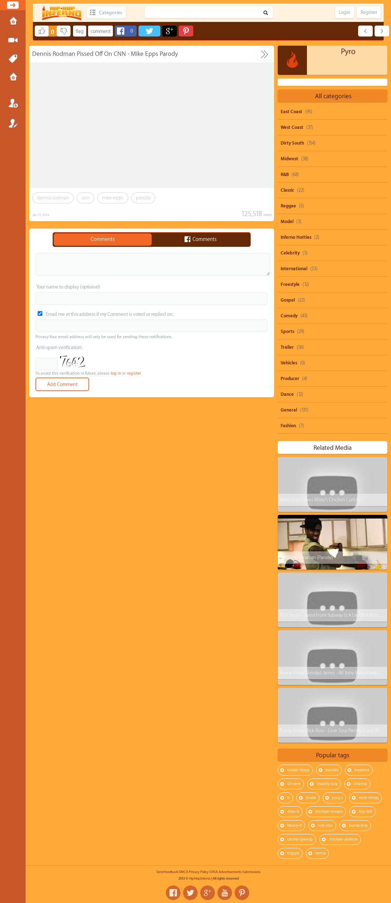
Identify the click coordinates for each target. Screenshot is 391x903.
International (294, 268)
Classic (287, 190)
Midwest (289, 158)
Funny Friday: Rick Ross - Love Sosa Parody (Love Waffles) (335, 730)
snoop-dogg (298, 770)
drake (311, 797)
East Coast (291, 111)
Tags (13, 59)
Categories (110, 12)
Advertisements (230, 872)
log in (116, 373)
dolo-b (293, 811)
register (134, 373)
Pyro (348, 51)
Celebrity (290, 253)
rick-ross (325, 825)
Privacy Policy (199, 872)
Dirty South (292, 143)
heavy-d (294, 825)
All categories (333, 96)
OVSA (213, 872)
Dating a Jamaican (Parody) (306, 557)
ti (288, 797)
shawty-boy (327, 783)
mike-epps (113, 197)
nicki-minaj (369, 797)
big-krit (365, 811)
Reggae (288, 205)
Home (13, 21)
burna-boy (358, 825)
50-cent (294, 783)
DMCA (183, 872)
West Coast (292, 127)
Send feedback (167, 872)
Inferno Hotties (296, 237)
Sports (287, 331)
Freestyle (290, 284)
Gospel (288, 300)
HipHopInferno (199, 878)
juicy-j (337, 797)
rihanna (360, 783)
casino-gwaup (300, 839)
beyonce (361, 770)
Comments (103, 239)
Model (287, 221)
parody (143, 197)
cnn (85, 197)
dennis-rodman (53, 197)
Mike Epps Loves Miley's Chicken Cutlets (320, 499)
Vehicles (289, 363)
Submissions (13, 77)
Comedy (289, 315)
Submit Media (13, 40)
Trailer (287, 347)
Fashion (288, 425)
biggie (293, 853)
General (289, 410)
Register (13, 123)
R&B (285, 174)
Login (13, 103)
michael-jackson (343, 839)
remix (320, 853)
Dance (287, 394)
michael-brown (329, 811)
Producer (290, 378)
